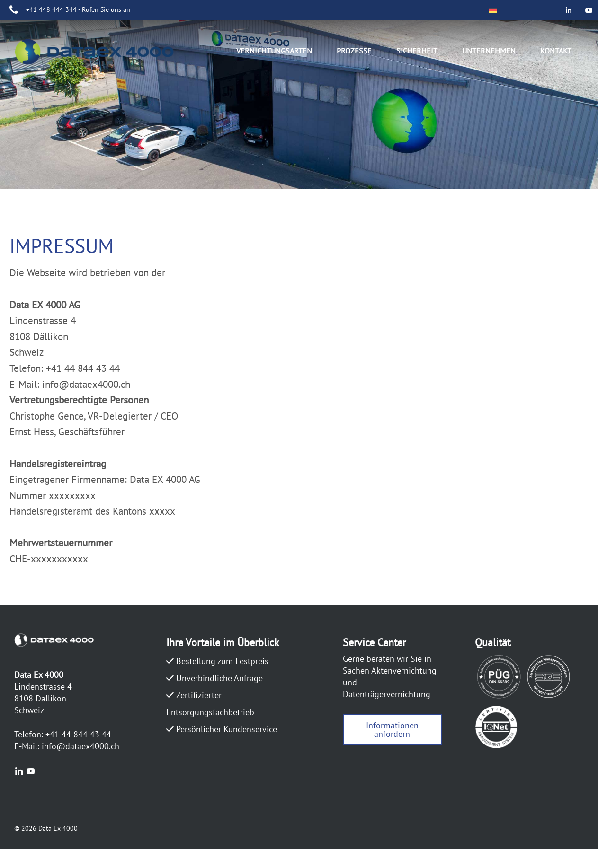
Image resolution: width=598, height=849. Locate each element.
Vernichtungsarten (274, 50)
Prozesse (354, 50)
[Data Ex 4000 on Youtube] (589, 10)
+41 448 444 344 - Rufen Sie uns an (78, 9)
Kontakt (555, 50)
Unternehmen (489, 50)
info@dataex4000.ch (80, 746)
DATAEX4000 (104, 53)
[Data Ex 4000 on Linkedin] (569, 10)
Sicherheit (416, 50)
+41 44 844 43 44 (78, 734)
